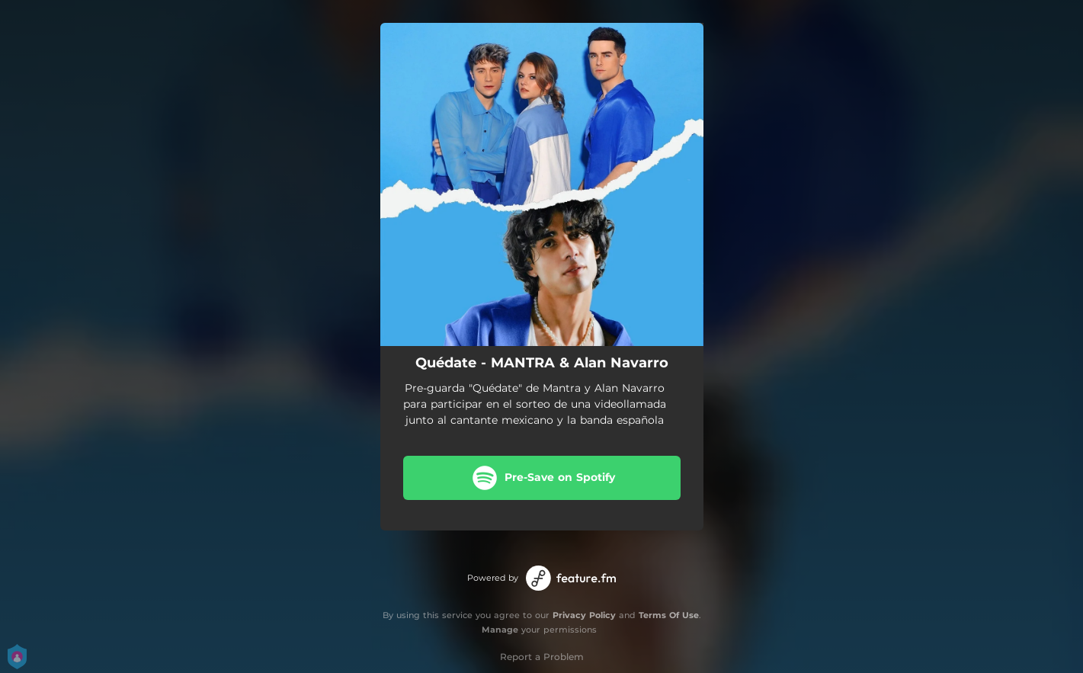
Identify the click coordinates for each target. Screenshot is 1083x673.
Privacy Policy (584, 615)
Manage (500, 629)
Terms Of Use (669, 615)
